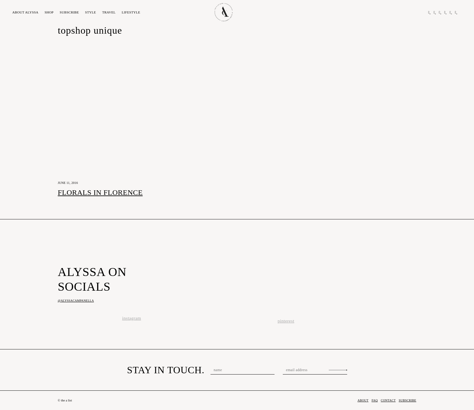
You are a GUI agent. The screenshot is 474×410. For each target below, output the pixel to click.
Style (90, 12)
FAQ (375, 400)
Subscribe (69, 12)
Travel (109, 12)
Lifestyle (131, 12)
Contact (388, 400)
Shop (48, 12)
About (25, 12)
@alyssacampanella (76, 300)
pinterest (286, 321)
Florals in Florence (100, 192)
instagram (131, 318)
